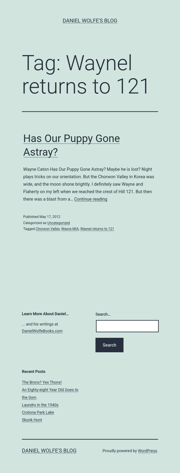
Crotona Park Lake (38, 412)
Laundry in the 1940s (40, 405)
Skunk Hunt (32, 419)
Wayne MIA (70, 229)
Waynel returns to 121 (97, 229)
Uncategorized (58, 223)
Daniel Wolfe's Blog (90, 21)
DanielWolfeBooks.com (42, 331)
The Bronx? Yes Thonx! (42, 382)
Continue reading (90, 199)
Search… (103, 314)
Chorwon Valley (48, 229)
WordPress (147, 450)
